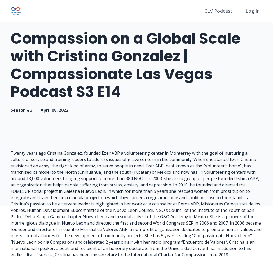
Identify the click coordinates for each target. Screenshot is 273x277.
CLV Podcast (218, 11)
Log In (253, 11)
